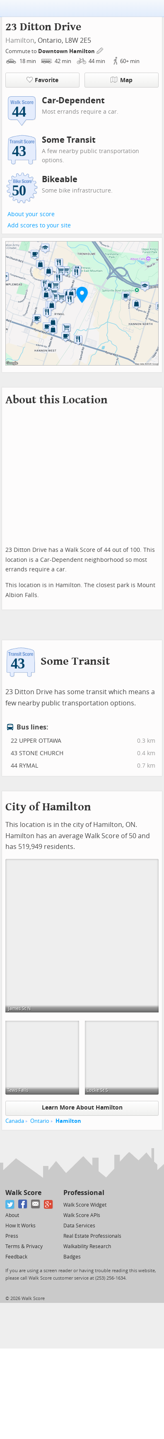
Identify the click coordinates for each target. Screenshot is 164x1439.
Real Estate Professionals (92, 1236)
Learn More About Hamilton (82, 1107)
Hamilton (19, 40)
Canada (14, 1121)
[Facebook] (23, 1204)
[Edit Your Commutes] (100, 50)
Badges (72, 1257)
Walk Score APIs (81, 1215)
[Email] (36, 1204)
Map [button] (122, 80)
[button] (82, 294)
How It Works (20, 1226)
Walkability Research (87, 1246)
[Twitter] (10, 1204)
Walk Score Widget (84, 1205)
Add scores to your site (39, 225)
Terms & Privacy (24, 1246)
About (12, 1215)
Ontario (39, 1121)
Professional (83, 1193)
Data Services (79, 1226)
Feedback (16, 1257)
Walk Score (23, 1193)
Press (11, 1236)
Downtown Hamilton (67, 51)
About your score (31, 214)
